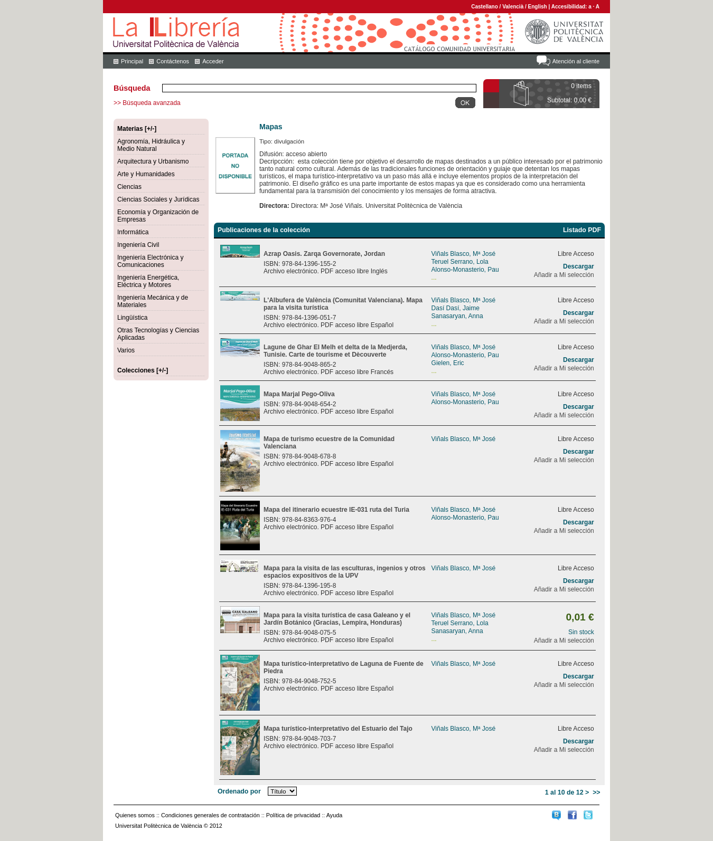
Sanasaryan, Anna (457, 316)
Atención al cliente (575, 61)
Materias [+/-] (136, 128)
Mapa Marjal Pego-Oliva (299, 394)
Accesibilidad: (570, 6)
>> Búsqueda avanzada (147, 103)
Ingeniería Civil (138, 245)
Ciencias (129, 186)
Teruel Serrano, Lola (460, 261)
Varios (126, 350)
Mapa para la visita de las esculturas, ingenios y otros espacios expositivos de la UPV (345, 572)
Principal (132, 61)
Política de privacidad (293, 815)
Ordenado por (239, 791)
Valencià (512, 6)
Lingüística (132, 317)
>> (596, 792)
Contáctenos (172, 61)
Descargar (578, 266)
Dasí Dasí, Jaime (455, 308)
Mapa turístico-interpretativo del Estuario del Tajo (338, 728)
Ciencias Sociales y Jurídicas (158, 199)
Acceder (212, 61)
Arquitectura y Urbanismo (153, 161)
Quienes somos (135, 815)
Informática (132, 232)
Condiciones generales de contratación (210, 815)
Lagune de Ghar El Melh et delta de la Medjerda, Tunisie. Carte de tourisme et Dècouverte (335, 350)
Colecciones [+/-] (142, 370)
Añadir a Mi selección (564, 275)
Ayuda (334, 815)
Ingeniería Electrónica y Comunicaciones (150, 261)
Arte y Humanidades (146, 174)
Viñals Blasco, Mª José (463, 253)
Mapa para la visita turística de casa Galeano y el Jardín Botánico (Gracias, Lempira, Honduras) (337, 618)
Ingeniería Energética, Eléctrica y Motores (148, 281)
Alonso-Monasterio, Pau (465, 269)
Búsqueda (132, 88)
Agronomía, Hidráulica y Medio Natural (151, 145)
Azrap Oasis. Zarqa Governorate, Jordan (324, 253)
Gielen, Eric (447, 363)
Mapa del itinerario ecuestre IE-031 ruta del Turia (336, 509)
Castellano (484, 6)
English (537, 6)
